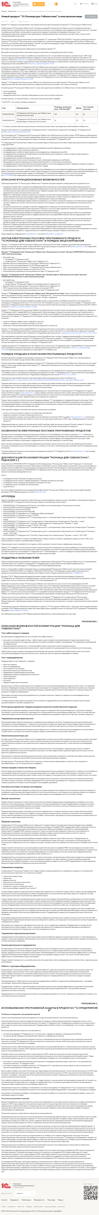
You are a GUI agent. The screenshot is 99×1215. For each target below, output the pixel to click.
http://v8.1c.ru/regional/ (54, 234)
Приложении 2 (78, 451)
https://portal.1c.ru (21, 60)
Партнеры (51, 1200)
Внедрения (14, 1200)
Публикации (12, 11)
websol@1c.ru (58, 1211)
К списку (92, 16)
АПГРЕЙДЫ (8, 175)
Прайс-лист (20, 1206)
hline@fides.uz (78, 573)
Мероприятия (39, 1200)
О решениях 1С (11, 1206)
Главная (3, 11)
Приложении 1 (31, 234)
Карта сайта (61, 1206)
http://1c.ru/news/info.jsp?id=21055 (41, 64)
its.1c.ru (81, 434)
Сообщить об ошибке (50, 1206)
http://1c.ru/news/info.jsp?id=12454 (20, 79)
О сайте (3, 1206)
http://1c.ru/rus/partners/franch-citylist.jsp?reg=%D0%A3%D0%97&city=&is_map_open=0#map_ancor (46, 380)
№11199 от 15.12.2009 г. (68, 375)
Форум (60, 1200)
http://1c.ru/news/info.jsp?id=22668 (24, 307)
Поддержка (29, 1206)
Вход (96, 4)
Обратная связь (38, 1206)
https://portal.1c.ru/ (79, 247)
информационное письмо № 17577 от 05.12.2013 (79, 333)
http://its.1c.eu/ (40, 492)
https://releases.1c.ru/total (18, 610)
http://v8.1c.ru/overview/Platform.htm (17, 132)
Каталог (4, 1200)
